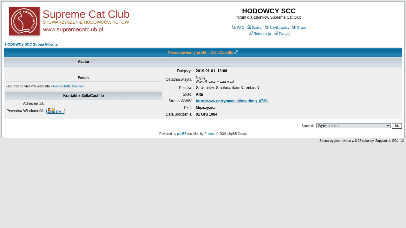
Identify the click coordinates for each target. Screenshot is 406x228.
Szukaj (254, 27)
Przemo (210, 134)
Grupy (299, 27)
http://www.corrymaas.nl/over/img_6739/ (232, 101)
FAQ (238, 27)
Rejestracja (260, 33)
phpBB (182, 134)
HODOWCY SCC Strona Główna (31, 44)
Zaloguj (282, 33)
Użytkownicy (277, 27)
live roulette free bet (68, 86)
